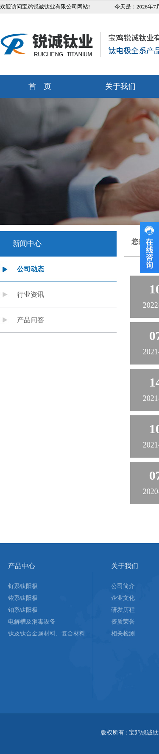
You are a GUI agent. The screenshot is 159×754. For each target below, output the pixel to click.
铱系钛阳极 (23, 598)
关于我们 (124, 565)
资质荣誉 (123, 622)
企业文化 (123, 598)
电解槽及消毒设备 (32, 622)
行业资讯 (30, 294)
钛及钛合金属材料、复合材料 (46, 633)
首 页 (39, 86)
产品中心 (21, 565)
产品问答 (30, 319)
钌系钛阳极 (23, 586)
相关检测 (123, 633)
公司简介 (123, 586)
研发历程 (123, 610)
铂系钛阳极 (23, 610)
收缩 (149, 247)
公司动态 (30, 269)
